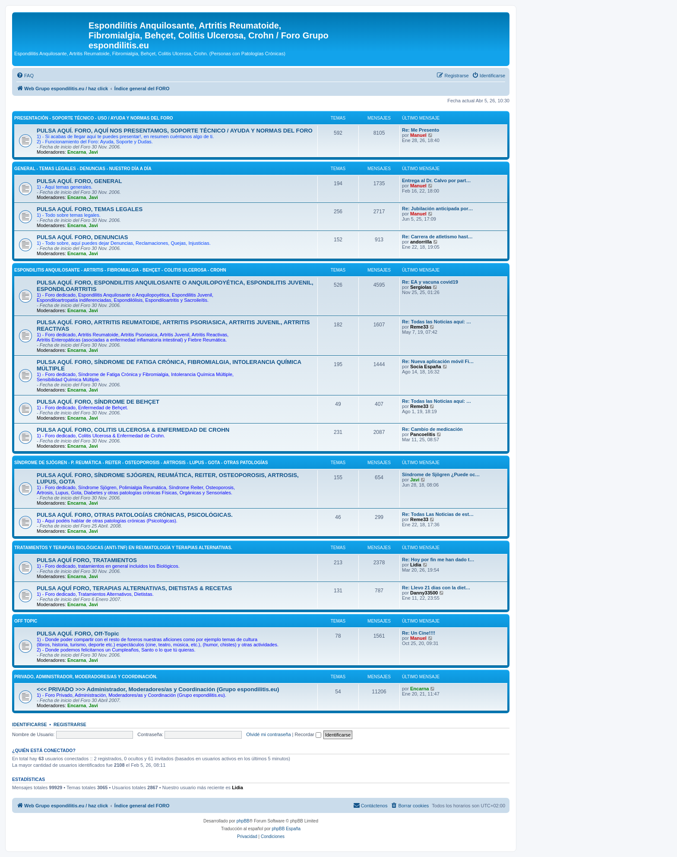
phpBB (243, 821)
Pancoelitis (422, 434)
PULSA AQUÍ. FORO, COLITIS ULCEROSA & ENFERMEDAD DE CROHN (133, 430)
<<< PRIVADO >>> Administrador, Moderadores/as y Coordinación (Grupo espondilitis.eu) (158, 689)
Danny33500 (424, 592)
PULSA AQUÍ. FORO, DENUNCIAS (82, 237)
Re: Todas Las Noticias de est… (438, 514)
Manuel (418, 135)
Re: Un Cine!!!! (418, 633)
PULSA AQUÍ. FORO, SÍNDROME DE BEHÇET (98, 401)
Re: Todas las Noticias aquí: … (436, 321)
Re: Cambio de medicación (432, 429)
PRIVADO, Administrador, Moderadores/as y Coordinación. (85, 676)
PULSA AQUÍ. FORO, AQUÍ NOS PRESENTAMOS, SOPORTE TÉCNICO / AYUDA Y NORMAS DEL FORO (175, 130)
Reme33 (419, 326)
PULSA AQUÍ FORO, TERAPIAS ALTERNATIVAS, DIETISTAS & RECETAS (134, 588)
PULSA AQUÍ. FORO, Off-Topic (78, 633)
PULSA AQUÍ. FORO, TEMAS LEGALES (89, 209)
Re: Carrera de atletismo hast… (437, 236)
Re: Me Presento (420, 130)
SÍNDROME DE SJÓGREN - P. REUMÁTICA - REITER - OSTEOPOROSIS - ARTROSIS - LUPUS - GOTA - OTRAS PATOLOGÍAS (141, 462)
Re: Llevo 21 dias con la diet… (436, 587)
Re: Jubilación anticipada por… (437, 208)
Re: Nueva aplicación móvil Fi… (438, 361)
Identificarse (29, 724)
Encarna (76, 152)
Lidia (415, 564)
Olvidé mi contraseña (268, 734)
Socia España (425, 366)
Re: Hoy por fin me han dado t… (438, 559)
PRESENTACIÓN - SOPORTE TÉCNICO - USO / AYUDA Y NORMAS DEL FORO (93, 118)
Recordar (308, 734)
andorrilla (421, 241)
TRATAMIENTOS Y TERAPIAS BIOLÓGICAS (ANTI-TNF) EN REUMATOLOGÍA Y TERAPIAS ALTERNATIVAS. (123, 547)
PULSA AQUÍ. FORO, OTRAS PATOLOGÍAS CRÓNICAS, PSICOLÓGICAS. (135, 515)
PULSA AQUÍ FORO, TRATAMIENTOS (87, 560)
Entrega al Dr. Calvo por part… (436, 180)
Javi (93, 152)
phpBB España (286, 828)
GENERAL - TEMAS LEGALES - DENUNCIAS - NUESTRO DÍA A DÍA (83, 168)
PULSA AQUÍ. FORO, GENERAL (79, 181)
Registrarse (70, 724)
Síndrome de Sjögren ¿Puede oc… (441, 474)
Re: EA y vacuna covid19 (430, 282)
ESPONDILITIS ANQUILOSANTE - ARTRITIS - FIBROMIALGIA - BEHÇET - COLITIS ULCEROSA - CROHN (120, 270)
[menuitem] (25, 75)
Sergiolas (421, 287)
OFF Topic (25, 621)
